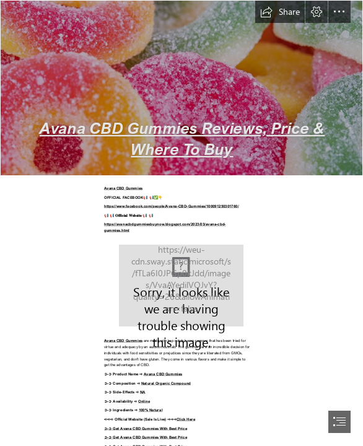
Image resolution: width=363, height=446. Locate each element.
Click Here (186, 418)
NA (143, 392)
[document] (181, 223)
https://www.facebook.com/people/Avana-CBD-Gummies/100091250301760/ (171, 206)
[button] (280, 12)
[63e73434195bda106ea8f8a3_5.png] (181, 88)
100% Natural (151, 410)
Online (144, 400)
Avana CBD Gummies (123, 188)
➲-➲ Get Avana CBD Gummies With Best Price (145, 428)
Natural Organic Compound (166, 382)
